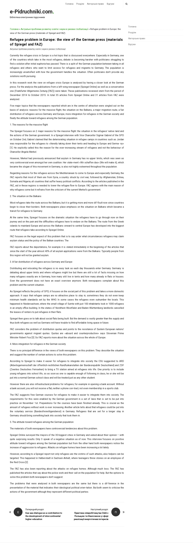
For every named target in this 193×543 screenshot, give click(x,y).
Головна (69, 4)
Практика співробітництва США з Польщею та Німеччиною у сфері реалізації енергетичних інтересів (91, 516)
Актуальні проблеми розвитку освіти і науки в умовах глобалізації (54, 29)
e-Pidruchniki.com (31, 12)
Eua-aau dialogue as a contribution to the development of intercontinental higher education (43, 516)
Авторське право (95, 4)
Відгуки (110, 4)
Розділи (80, 4)
